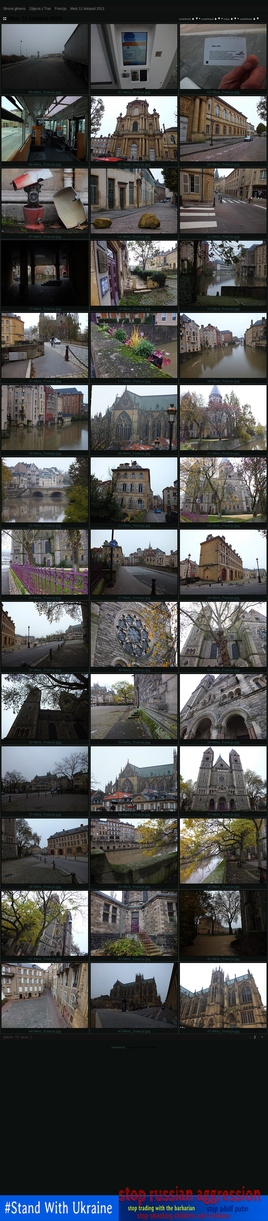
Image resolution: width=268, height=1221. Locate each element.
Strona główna (14, 9)
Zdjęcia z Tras (40, 9)
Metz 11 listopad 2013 (87, 9)
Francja (60, 9)
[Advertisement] (134, 1129)
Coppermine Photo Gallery (141, 1047)
